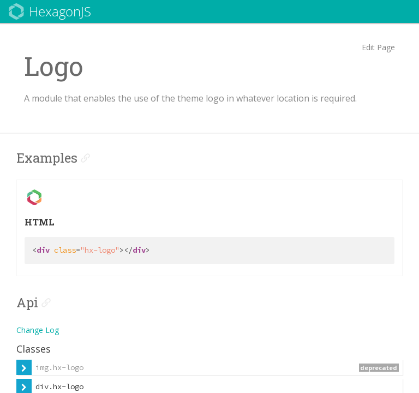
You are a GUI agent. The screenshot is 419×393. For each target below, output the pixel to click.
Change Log (37, 330)
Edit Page (378, 47)
